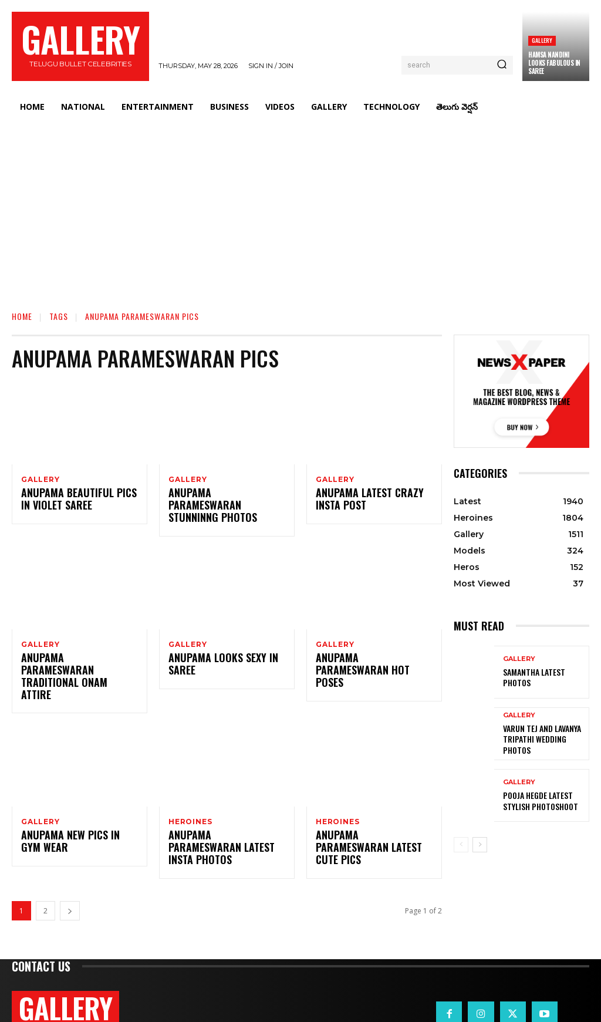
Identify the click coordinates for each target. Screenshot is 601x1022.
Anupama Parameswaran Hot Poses (368, 655)
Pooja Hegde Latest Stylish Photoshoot (536, 801)
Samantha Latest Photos (543, 678)
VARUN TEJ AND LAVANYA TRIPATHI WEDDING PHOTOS (543, 739)
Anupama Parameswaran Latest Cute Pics (368, 810)
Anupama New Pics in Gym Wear (73, 810)
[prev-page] (461, 844)
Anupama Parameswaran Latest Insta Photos (220, 810)
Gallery (542, 40)
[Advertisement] (300, 209)
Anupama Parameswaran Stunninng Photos (220, 501)
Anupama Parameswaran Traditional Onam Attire (73, 655)
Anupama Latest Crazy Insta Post (364, 501)
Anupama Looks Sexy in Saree (216, 655)
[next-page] (70, 866)
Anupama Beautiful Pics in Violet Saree (77, 501)
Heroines (190, 788)
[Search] (502, 65)
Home (22, 316)
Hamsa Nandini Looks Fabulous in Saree (554, 63)
